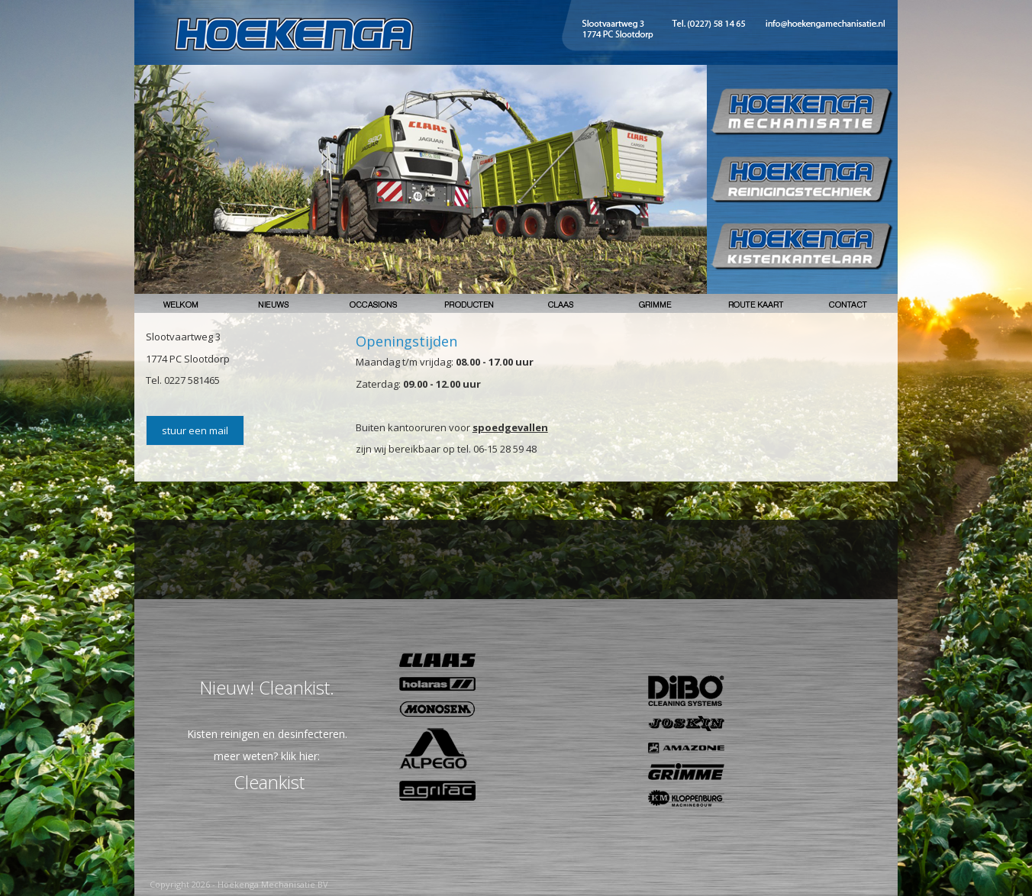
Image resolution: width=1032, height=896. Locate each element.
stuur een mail (195, 430)
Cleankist (269, 781)
